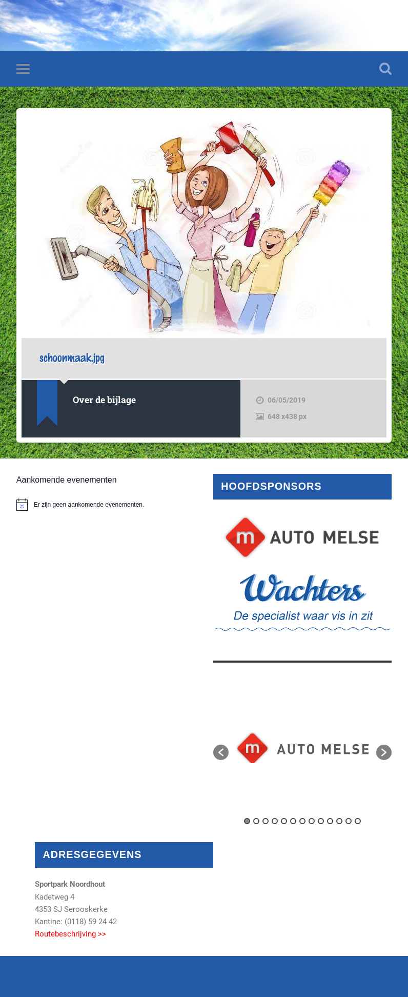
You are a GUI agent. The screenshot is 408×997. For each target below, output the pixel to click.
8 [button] (312, 821)
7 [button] (302, 821)
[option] (302, 747)
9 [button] (321, 821)
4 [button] (275, 821)
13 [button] (358, 821)
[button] (221, 752)
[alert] (105, 504)
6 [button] (293, 821)
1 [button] (247, 821)
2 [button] (256, 821)
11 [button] (339, 821)
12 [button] (348, 821)
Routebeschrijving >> (70, 934)
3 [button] (265, 821)
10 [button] (330, 821)
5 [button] (284, 821)
